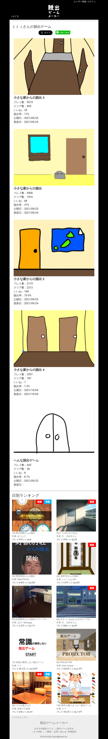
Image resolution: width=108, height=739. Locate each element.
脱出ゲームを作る (65, 728)
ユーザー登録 (80, 1)
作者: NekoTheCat (20, 579)
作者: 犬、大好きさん (66, 536)
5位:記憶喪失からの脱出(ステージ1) (32, 603)
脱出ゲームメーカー (54, 723)
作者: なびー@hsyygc (22, 622)
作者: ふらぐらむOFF (66, 579)
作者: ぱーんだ (19, 536)
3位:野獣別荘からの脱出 (32, 560)
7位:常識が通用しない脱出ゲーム (32, 646)
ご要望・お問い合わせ (55, 731)
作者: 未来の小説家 (21, 708)
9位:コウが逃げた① (32, 689)
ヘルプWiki (36, 731)
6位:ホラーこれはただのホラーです (76, 603)
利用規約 (72, 731)
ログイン (91, 1)
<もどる (15, 16)
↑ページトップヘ (20, 717)
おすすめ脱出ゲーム (44, 728)
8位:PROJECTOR (76, 646)
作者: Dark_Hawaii (64, 665)
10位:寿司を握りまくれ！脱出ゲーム (76, 689)
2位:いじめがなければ (76, 517)
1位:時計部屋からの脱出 (32, 517)
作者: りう (17, 665)
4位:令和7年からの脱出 (76, 560)
